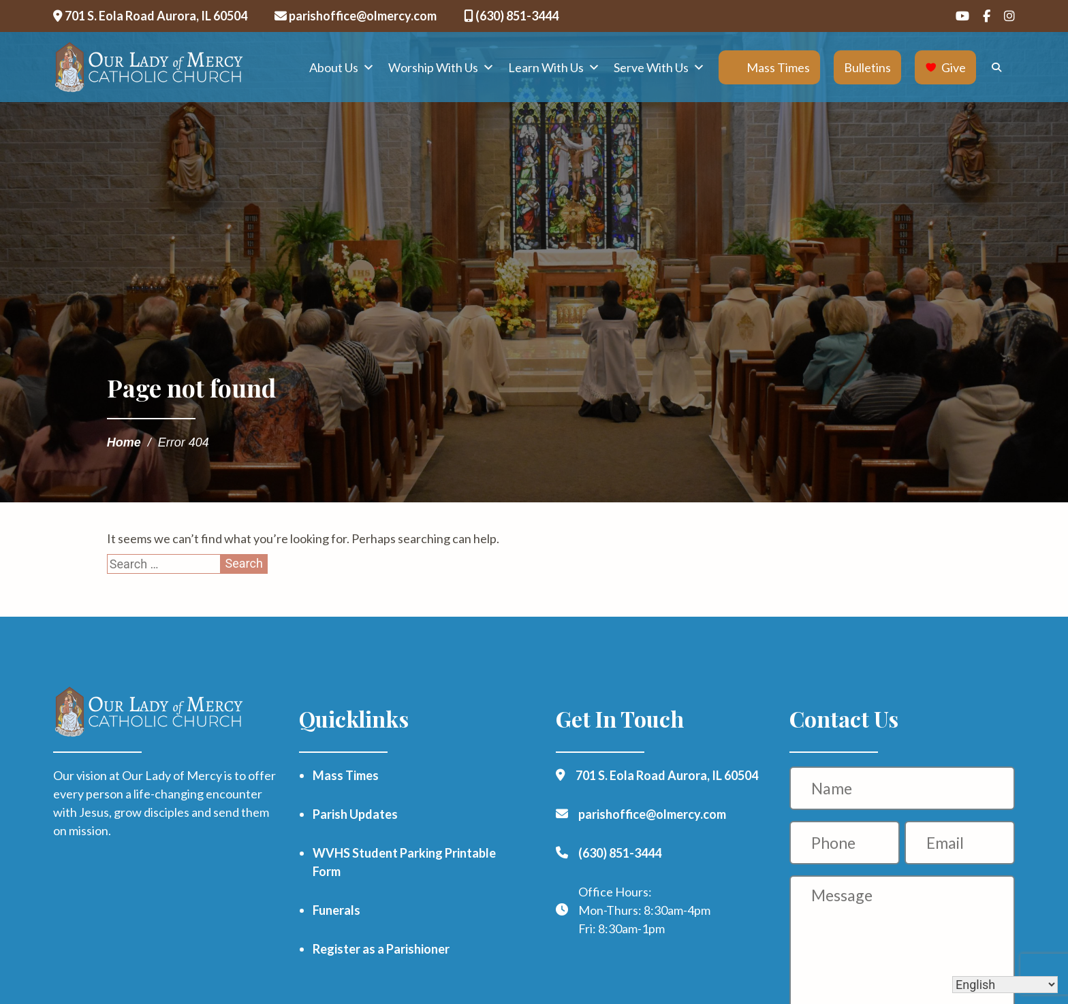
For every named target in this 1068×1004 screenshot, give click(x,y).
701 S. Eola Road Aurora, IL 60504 (150, 15)
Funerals (336, 910)
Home (124, 442)
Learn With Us (554, 67)
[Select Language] (1005, 984)
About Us (342, 67)
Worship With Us (441, 67)
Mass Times (778, 67)
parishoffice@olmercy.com (355, 15)
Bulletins (867, 67)
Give (953, 67)
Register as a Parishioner (381, 948)
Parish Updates (355, 814)
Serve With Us (659, 67)
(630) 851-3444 (511, 15)
